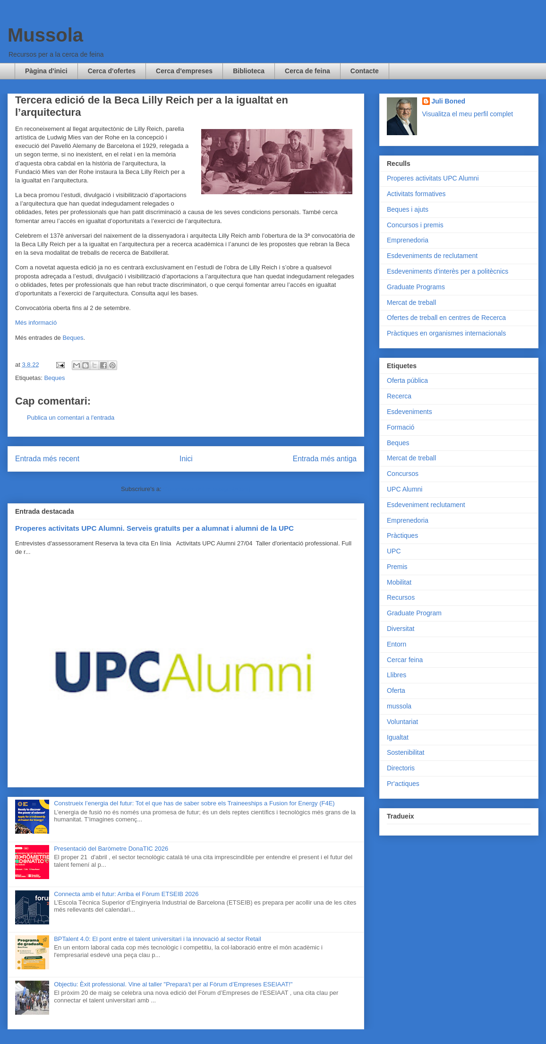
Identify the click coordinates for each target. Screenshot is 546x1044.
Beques (72, 337)
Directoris (401, 768)
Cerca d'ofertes (112, 71)
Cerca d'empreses (184, 71)
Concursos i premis (415, 225)
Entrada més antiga (325, 459)
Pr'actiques (403, 783)
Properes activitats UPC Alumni (433, 178)
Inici (186, 459)
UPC (394, 551)
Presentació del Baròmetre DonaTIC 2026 (111, 848)
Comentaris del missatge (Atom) (207, 488)
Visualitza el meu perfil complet (467, 114)
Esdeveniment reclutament (426, 505)
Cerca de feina (307, 71)
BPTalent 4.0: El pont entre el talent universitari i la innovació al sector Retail (157, 938)
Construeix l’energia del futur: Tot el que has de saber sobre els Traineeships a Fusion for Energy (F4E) (194, 803)
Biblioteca (248, 71)
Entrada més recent (47, 459)
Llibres (396, 675)
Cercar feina (405, 660)
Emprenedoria (407, 240)
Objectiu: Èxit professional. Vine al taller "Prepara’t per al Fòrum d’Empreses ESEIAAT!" (173, 984)
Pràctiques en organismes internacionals (446, 333)
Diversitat (400, 628)
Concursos (402, 473)
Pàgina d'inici (46, 71)
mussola (399, 706)
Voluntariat (402, 721)
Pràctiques (402, 535)
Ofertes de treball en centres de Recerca (446, 317)
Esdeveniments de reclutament (432, 255)
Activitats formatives (416, 194)
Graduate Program (414, 613)
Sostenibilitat (405, 752)
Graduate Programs (416, 287)
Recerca (399, 396)
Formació (400, 427)
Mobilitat (399, 582)
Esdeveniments (409, 411)
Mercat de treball (411, 302)
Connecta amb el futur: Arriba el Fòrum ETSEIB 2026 (126, 893)
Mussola (45, 35)
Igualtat (398, 737)
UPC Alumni (404, 489)
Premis (397, 566)
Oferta (396, 690)
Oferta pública (407, 380)
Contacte (364, 71)
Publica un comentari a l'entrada (70, 417)
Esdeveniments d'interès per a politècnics (447, 271)
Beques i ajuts (407, 209)
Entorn (396, 644)
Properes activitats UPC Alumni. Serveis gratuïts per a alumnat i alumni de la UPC (154, 528)
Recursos (401, 597)
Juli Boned (449, 101)
